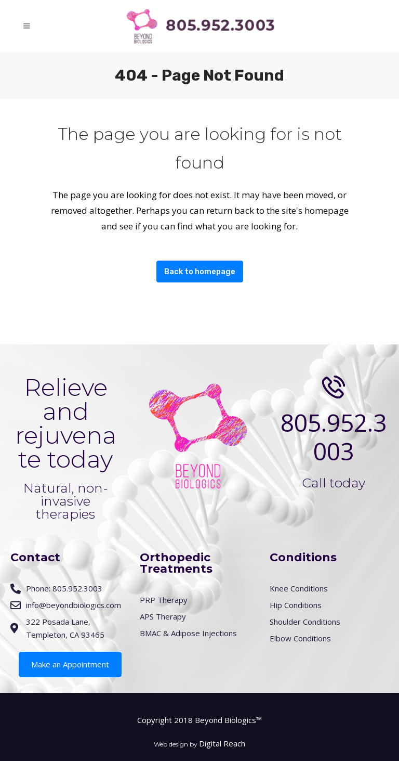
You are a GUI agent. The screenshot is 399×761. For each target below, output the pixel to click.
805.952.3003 (334, 436)
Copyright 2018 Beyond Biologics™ (199, 720)
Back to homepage (199, 271)
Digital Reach (222, 743)
